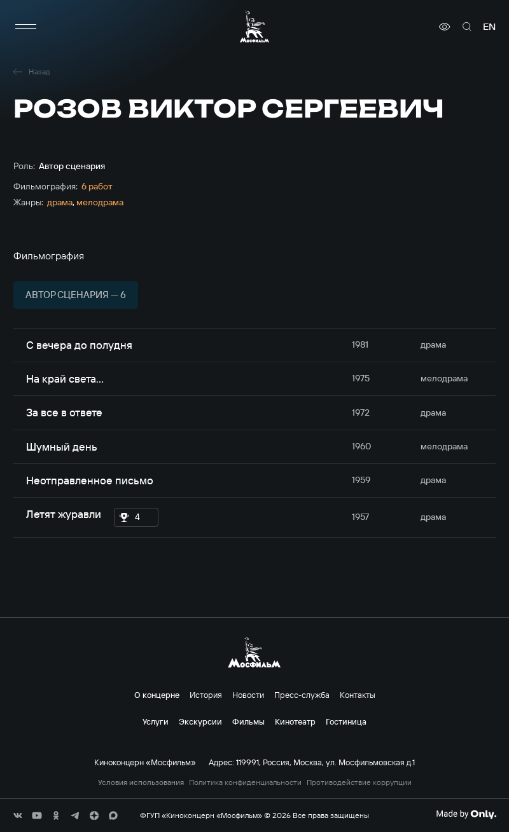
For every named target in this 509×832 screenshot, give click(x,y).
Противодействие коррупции (359, 782)
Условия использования (141, 782)
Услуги (156, 721)
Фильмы (248, 721)
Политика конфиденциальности (245, 782)
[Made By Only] (466, 814)
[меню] (26, 26)
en (489, 26)
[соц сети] (18, 815)
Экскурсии (200, 721)
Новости (248, 695)
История (206, 695)
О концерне (156, 695)
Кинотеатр (295, 721)
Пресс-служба (302, 695)
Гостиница (346, 721)
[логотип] (254, 26)
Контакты (357, 695)
